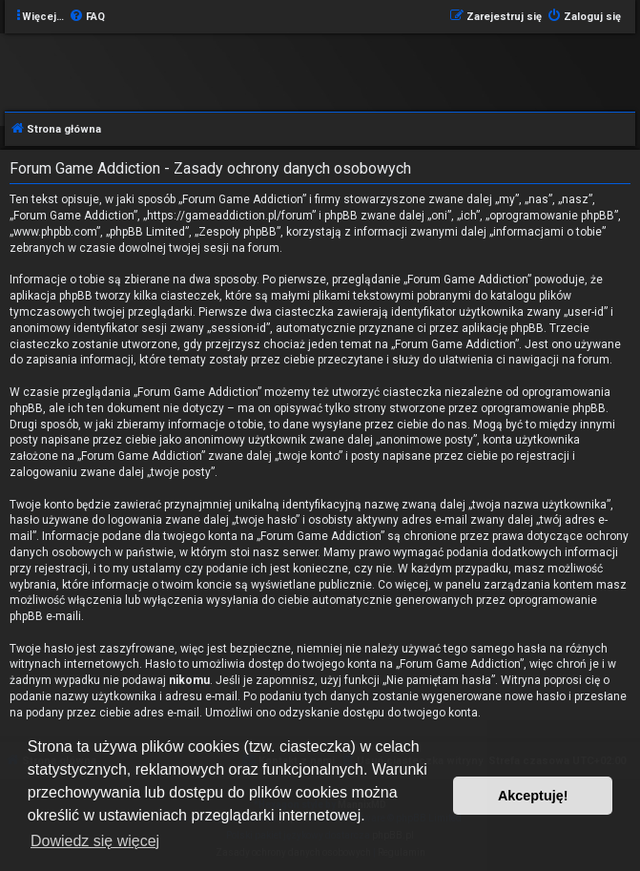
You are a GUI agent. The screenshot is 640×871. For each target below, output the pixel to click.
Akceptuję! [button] (533, 795)
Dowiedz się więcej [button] (95, 841)
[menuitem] (87, 17)
